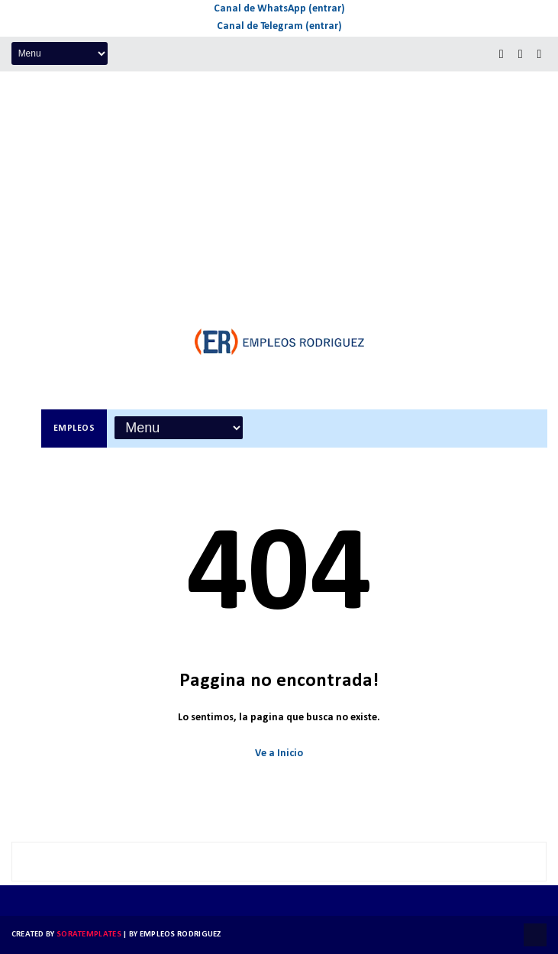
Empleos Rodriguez (180, 934)
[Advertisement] (279, 186)
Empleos (74, 428)
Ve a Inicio (279, 753)
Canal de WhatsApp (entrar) (279, 9)
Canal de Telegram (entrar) (279, 26)
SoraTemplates (88, 934)
